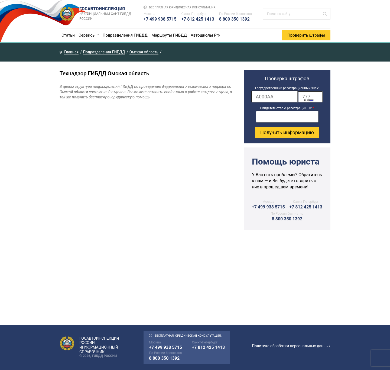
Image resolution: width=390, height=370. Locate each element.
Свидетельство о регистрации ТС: (287, 108)
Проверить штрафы (306, 35)
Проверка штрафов (287, 78)
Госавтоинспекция (106, 14)
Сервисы (87, 35)
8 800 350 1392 (234, 19)
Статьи (68, 35)
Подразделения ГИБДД (125, 35)
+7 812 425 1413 (197, 19)
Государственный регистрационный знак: (287, 88)
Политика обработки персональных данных (291, 346)
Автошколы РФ (205, 35)
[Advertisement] (287, 280)
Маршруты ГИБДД (169, 35)
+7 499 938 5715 (160, 19)
